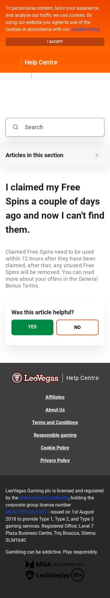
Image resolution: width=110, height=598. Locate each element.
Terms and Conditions (55, 422)
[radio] (32, 327)
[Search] (55, 127)
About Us (55, 410)
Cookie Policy (86, 29)
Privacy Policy (55, 460)
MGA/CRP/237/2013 (27, 512)
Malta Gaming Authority (44, 498)
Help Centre (41, 62)
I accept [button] (55, 42)
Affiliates (55, 397)
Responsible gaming (55, 435)
